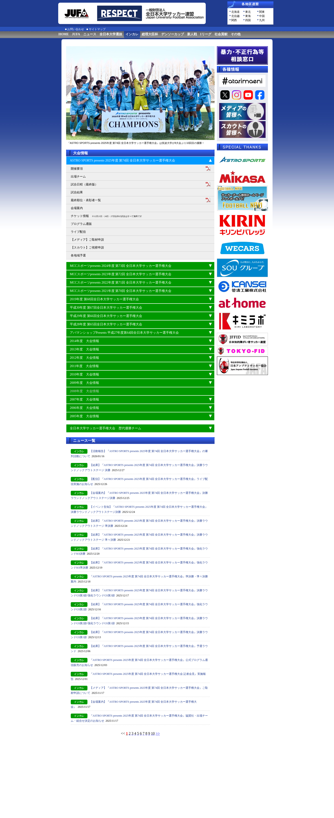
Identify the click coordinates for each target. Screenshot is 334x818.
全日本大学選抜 (111, 34)
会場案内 (77, 208)
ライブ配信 (78, 231)
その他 (236, 34)
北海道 (235, 11)
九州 (262, 20)
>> (158, 733)
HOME (63, 34)
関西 (234, 20)
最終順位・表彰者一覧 (86, 200)
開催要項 (77, 168)
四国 (248, 20)
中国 (262, 16)
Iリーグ (205, 34)
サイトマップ (97, 29)
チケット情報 (106, 216)
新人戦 (192, 34)
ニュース (89, 34)
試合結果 (77, 192)
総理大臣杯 (150, 34)
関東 (262, 11)
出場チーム (78, 176)
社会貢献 (221, 34)
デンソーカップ (172, 34)
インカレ (131, 34)
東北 (248, 11)
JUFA (76, 34)
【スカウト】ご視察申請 (87, 247)
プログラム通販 (81, 224)
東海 (248, 16)
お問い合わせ (75, 29)
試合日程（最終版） (84, 184)
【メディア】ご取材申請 (87, 239)
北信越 (235, 16)
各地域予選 (78, 255)
